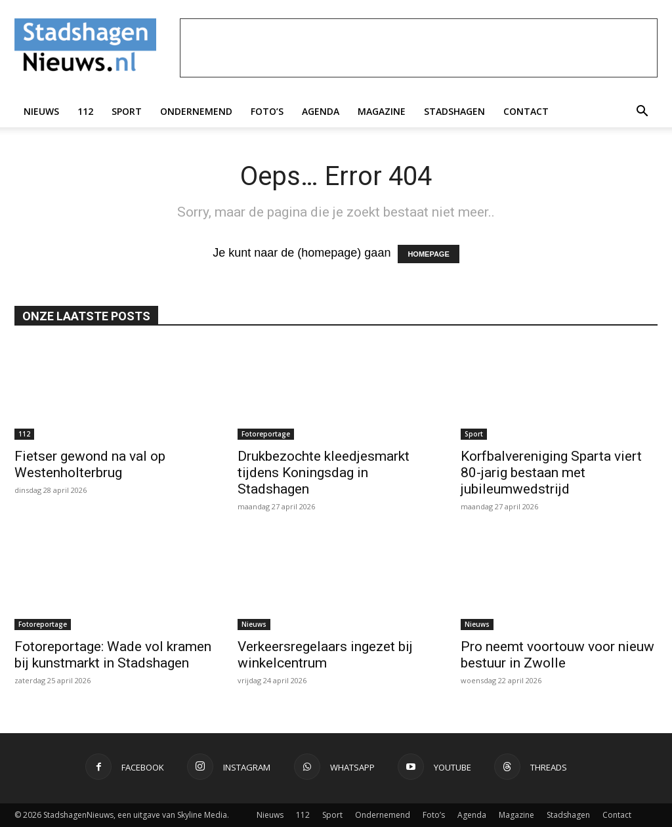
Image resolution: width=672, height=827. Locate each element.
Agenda (320, 111)
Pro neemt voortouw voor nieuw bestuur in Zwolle (557, 655)
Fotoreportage (266, 433)
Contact (526, 111)
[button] (642, 111)
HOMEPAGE (428, 254)
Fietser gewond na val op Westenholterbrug (89, 464)
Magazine (382, 111)
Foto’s (267, 111)
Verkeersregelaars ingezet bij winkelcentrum (325, 655)
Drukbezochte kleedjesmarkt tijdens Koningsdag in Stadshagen (324, 472)
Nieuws (41, 111)
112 (85, 111)
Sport (127, 111)
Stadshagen (454, 111)
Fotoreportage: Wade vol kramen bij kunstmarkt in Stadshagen (112, 655)
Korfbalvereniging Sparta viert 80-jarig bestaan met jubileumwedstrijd (551, 472)
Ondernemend (196, 111)
